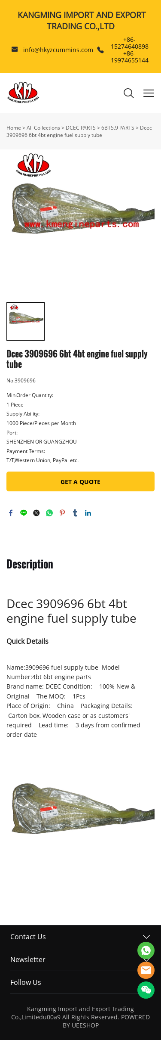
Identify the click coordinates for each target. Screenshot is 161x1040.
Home (13, 127)
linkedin (88, 513)
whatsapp (49, 513)
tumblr (75, 513)
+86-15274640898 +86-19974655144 (130, 49)
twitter (36, 513)
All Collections (43, 127)
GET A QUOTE (80, 482)
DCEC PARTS (81, 127)
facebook (10, 513)
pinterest (62, 513)
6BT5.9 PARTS (117, 127)
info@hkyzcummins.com (58, 50)
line (23, 513)
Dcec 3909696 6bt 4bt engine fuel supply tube (79, 131)
